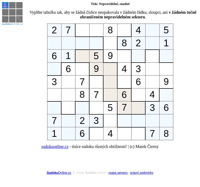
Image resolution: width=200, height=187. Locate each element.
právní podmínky (141, 173)
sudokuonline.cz (55, 146)
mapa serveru (118, 173)
